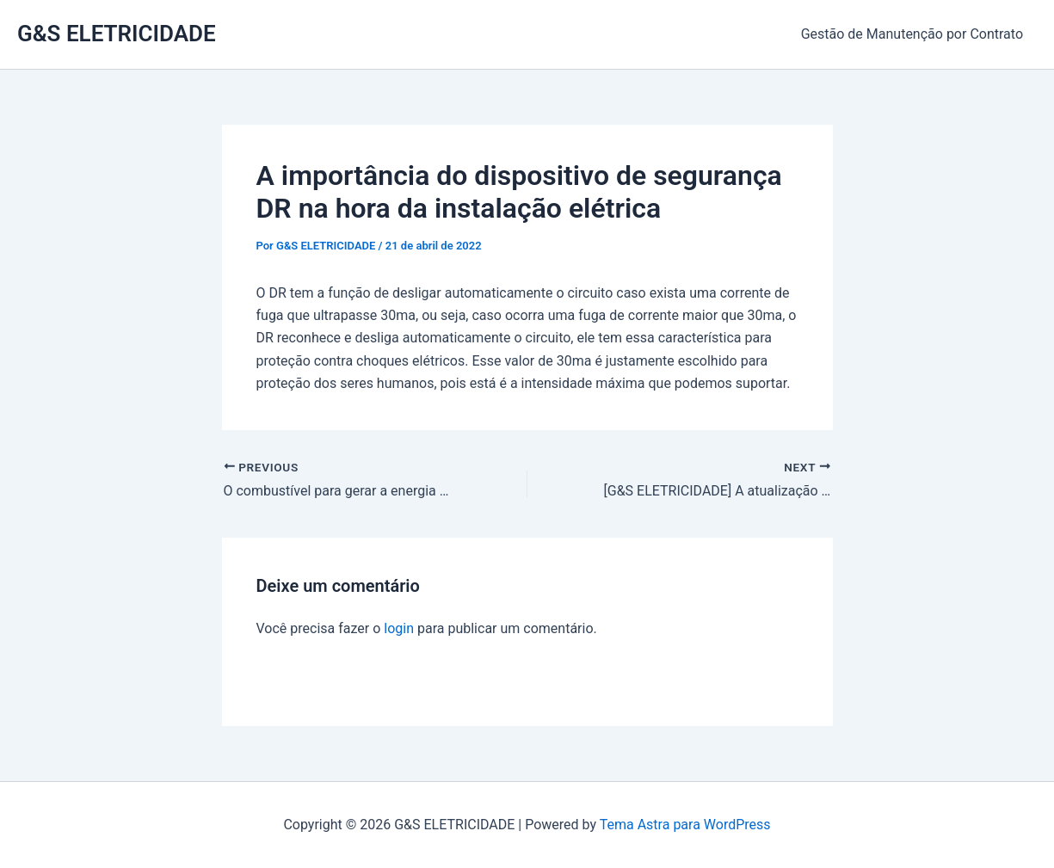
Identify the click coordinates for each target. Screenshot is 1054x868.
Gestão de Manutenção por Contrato (912, 34)
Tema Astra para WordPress (685, 824)
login (399, 628)
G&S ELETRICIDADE (116, 33)
